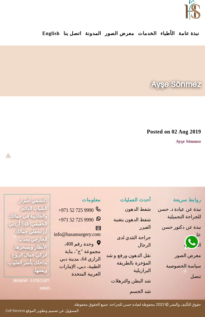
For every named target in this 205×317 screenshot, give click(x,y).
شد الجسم (140, 291)
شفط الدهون (138, 209)
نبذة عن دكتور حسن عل (181, 230)
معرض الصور (119, 33)
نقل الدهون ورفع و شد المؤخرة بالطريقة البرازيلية (128, 263)
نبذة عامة (189, 33)
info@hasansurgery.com (77, 231)
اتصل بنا (73, 33)
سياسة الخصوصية (183, 266)
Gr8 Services (15, 311)
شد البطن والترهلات (131, 281)
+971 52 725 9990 (79, 210)
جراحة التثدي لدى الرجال (134, 241)
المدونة (93, 33)
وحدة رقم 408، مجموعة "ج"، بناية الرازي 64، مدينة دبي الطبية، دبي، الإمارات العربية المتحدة (80, 258)
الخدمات (147, 33)
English (51, 33)
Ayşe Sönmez (188, 141)
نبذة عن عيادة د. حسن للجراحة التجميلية (179, 213)
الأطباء (167, 33)
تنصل (195, 276)
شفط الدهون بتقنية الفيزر (132, 223)
